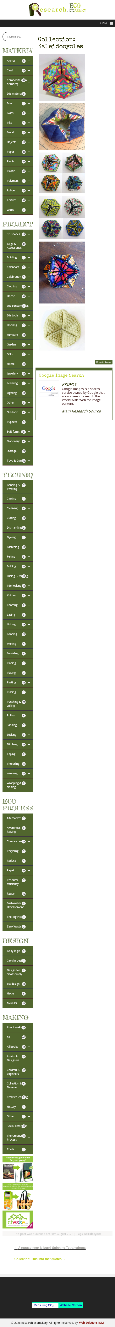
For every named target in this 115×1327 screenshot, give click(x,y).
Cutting (20, 518)
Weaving (20, 773)
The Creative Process (20, 1137)
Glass (20, 113)
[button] (104, 23)
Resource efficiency (16, 882)
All (16, 1037)
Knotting (20, 605)
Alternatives (16, 818)
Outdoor (20, 412)
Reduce (16, 861)
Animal (20, 60)
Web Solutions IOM (91, 1322)
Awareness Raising (16, 829)
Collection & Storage (16, 1085)
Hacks (16, 994)
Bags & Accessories (20, 245)
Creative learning (17, 1097)
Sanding (16, 725)
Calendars (20, 267)
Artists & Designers (16, 1058)
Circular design (16, 961)
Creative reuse (20, 841)
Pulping (16, 692)
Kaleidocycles (92, 1234)
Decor (20, 296)
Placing (16, 673)
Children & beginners (16, 1072)
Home (20, 364)
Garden (20, 344)
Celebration (20, 276)
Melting (16, 644)
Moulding (16, 653)
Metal (20, 132)
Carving (16, 499)
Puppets (16, 422)
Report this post (103, 362)
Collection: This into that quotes (40, 1259)
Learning (20, 383)
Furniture (20, 334)
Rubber (20, 190)
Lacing (16, 615)
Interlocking (20, 585)
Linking (20, 624)
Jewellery (20, 373)
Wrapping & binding (16, 785)
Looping (16, 634)
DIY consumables (20, 305)
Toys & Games (20, 460)
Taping (16, 754)
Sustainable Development (16, 905)
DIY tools (20, 315)
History (16, 1107)
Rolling (16, 715)
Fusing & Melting (20, 576)
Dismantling (16, 528)
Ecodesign (16, 984)
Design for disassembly (16, 972)
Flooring (20, 325)
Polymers (20, 180)
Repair (20, 870)
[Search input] (20, 36)
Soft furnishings (20, 431)
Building (20, 257)
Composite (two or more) (20, 82)
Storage (20, 451)
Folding (20, 566)
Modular (16, 1003)
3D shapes (20, 234)
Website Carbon (71, 1305)
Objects (20, 142)
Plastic (20, 171)
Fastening (16, 547)
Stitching (20, 744)
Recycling (16, 851)
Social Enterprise (17, 1126)
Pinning (16, 663)
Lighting (20, 393)
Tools (16, 1149)
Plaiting (20, 682)
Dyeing (16, 537)
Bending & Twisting (16, 487)
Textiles (20, 200)
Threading (16, 764)
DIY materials (16, 94)
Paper (20, 151)
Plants (20, 161)
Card (20, 70)
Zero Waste (16, 927)
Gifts (20, 354)
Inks (20, 122)
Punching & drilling (16, 703)
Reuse (16, 894)
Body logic (16, 951)
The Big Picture (20, 917)
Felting (20, 556)
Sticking (20, 734)
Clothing (20, 286)
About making (16, 1027)
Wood (20, 209)
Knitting (20, 595)
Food (20, 103)
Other (20, 402)
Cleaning (20, 508)
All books (20, 1046)
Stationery (20, 441)
